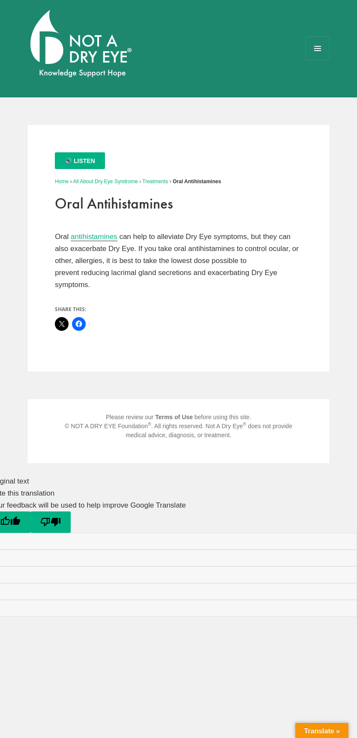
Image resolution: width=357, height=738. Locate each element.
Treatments (155, 181)
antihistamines (94, 237)
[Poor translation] (50, 522)
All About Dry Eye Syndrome (105, 181)
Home (62, 181)
